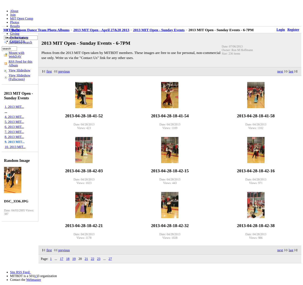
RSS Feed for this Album (20, 63)
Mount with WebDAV (16, 54)
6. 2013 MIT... (14, 127)
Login (280, 29)
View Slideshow (19, 70)
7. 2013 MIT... (14, 132)
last (291, 71)
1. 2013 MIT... (14, 107)
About (14, 11)
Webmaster (33, 279)
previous (64, 71)
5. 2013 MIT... (14, 122)
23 (98, 259)
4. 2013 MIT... (14, 117)
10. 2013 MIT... (15, 147)
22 (92, 259)
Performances (19, 37)
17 (61, 259)
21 (86, 259)
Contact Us (17, 41)
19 (74, 259)
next (280, 71)
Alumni (15, 30)
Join (13, 15)
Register (293, 29)
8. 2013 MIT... (14, 137)
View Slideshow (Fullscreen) (19, 77)
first (49, 71)
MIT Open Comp (21, 18)
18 (67, 259)
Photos (14, 22)
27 (110, 259)
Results (15, 26)
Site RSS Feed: (20, 272)
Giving (14, 33)
